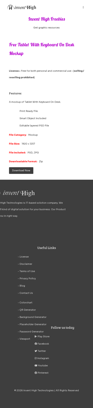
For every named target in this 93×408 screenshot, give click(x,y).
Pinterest (60, 372)
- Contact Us (25, 317)
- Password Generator (31, 355)
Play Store (60, 336)
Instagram (60, 358)
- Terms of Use (26, 295)
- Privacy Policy (27, 302)
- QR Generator (27, 334)
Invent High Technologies (38, 391)
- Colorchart (25, 326)
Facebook (60, 343)
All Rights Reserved (67, 391)
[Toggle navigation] (83, 7)
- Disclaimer (25, 288)
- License (23, 281)
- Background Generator (32, 341)
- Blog (21, 310)
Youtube (60, 365)
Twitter (59, 351)
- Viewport (24, 363)
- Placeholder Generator (32, 348)
